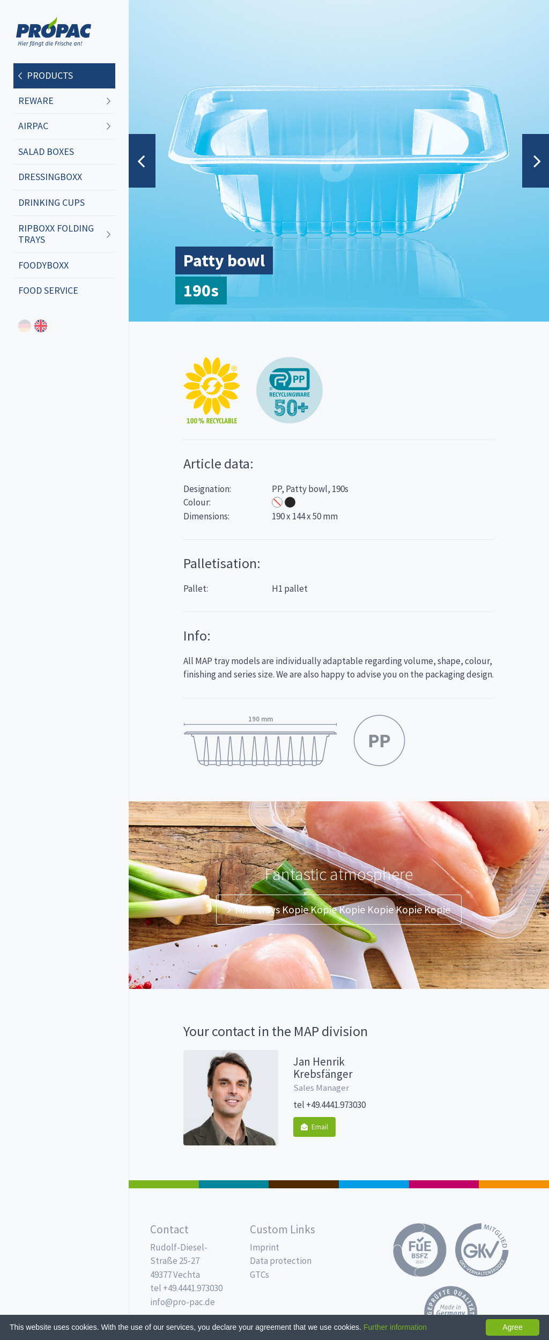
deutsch (24, 325)
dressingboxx (50, 176)
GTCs (259, 1275)
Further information (395, 1327)
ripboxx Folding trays (56, 234)
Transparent (277, 502)
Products (50, 75)
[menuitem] (64, 76)
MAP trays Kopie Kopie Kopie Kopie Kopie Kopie (338, 909)
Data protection (280, 1261)
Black (290, 502)
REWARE (36, 100)
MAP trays (234, 1184)
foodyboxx (43, 265)
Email (314, 1126)
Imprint (264, 1247)
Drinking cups (51, 202)
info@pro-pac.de (182, 1302)
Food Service (48, 290)
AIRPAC (33, 126)
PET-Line (514, 1184)
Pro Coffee (304, 1184)
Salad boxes (46, 151)
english (40, 325)
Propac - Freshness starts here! (53, 32)
